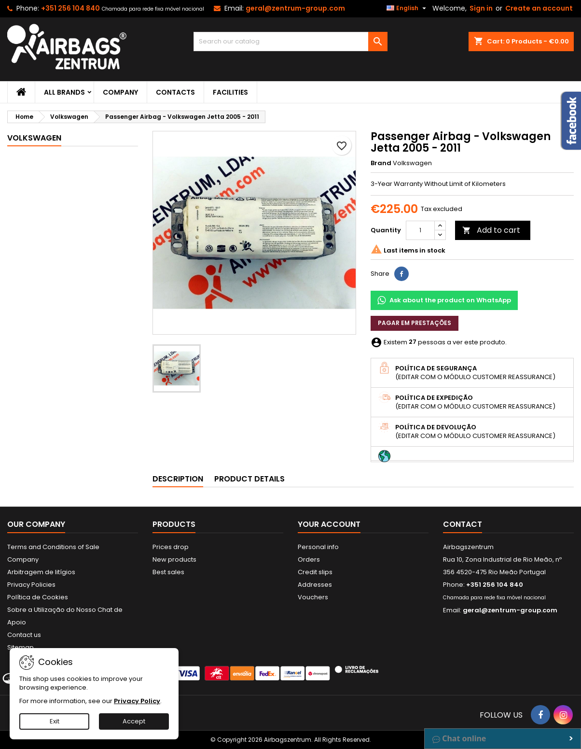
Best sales (168, 572)
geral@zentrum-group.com (295, 8)
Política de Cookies (37, 597)
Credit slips (315, 572)
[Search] (290, 41)
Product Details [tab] (249, 478)
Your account (329, 524)
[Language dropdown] (408, 8)
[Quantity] (420, 230)
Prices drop (170, 546)
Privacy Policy (137, 701)
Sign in (481, 8)
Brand (381, 163)
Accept (134, 721)
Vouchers (313, 597)
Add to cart (491, 230)
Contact (462, 524)
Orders (309, 559)
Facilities (230, 92)
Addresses (315, 584)
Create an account (539, 8)
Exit (54, 721)
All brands (64, 92)
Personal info (318, 546)
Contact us (24, 634)
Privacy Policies (31, 584)
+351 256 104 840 (70, 8)
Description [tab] (177, 478)
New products (174, 559)
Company (120, 92)
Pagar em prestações (414, 323)
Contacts (175, 92)
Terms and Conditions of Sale (53, 546)
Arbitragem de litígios (41, 572)
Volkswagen (34, 137)
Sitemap (20, 647)
